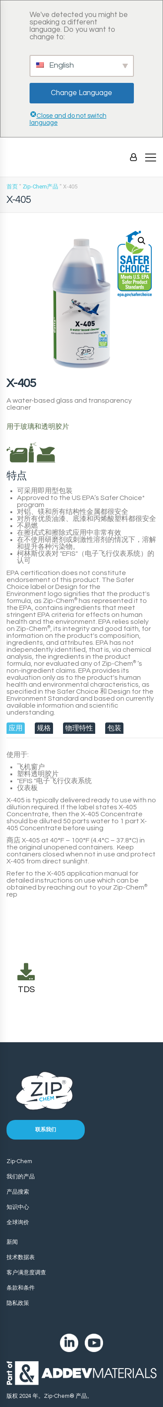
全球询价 (18, 1222)
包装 (114, 728)
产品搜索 (18, 1192)
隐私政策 (18, 1303)
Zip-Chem (19, 1161)
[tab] (16, 728)
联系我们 (45, 1130)
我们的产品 (21, 1177)
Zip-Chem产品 (40, 186)
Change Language (81, 93)
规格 (44, 728)
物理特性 (79, 728)
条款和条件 (21, 1288)
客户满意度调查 (26, 1273)
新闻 (12, 1242)
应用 (16, 728)
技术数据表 (21, 1257)
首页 (12, 186)
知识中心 (18, 1207)
